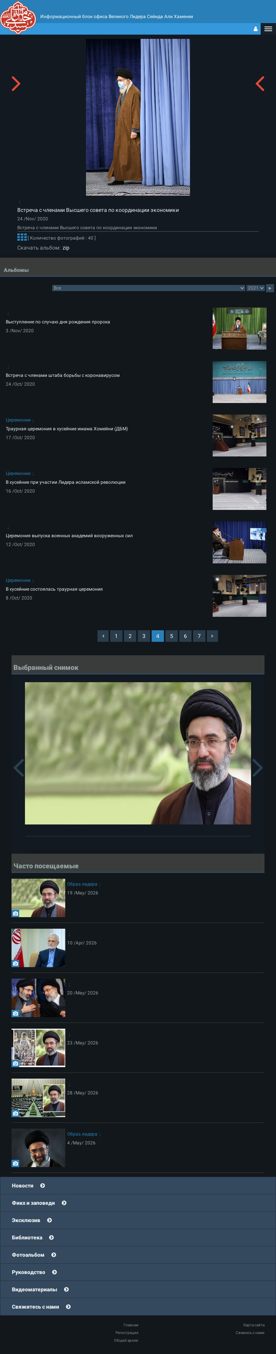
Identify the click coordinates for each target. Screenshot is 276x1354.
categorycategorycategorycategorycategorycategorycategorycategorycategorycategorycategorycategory (148, 288)
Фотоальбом (28, 1255)
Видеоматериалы (34, 1289)
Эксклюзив (26, 1220)
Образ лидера (82, 884)
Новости (22, 1185)
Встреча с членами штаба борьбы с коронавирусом (63, 375)
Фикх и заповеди (33, 1203)
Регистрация (127, 1333)
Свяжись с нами (250, 1333)
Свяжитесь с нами (35, 1307)
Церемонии (18, 420)
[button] (268, 29)
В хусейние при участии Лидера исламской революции (66, 482)
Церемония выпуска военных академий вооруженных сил (69, 535)
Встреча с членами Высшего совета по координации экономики (98, 210)
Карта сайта (253, 1325)
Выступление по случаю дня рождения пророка (58, 322)
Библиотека (27, 1237)
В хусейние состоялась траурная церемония (54, 589)
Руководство (28, 1272)
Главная (131, 1325)
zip (64, 248)
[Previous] (103, 636)
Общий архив (126, 1340)
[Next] (212, 636)
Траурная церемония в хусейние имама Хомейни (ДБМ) (67, 428)
